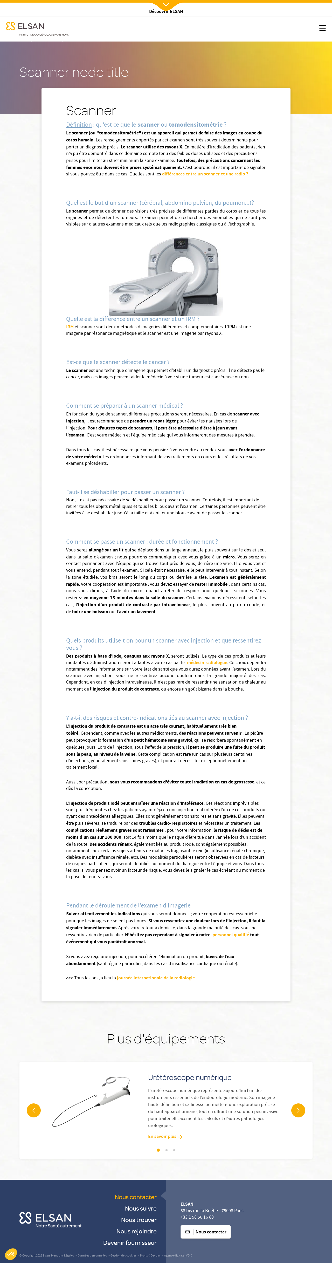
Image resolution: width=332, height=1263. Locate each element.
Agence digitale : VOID (178, 1255)
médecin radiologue (206, 663)
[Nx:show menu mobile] (322, 29)
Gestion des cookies (123, 1255)
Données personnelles (92, 1255)
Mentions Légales (62, 1255)
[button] (11, 1254)
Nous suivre (141, 1208)
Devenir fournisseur (130, 1242)
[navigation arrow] (34, 1110)
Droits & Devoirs (150, 1255)
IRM (70, 327)
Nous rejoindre (136, 1231)
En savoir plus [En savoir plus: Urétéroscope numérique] (165, 1137)
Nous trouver (139, 1220)
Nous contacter (136, 1197)
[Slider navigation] (158, 1150)
